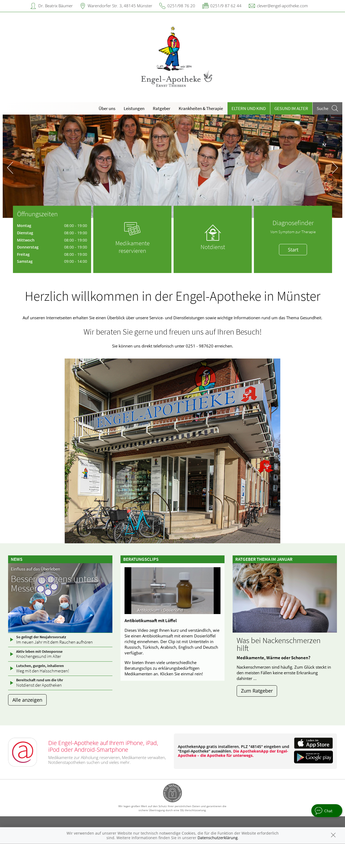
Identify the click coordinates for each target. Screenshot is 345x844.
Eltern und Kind (249, 108)
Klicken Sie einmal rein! (181, 673)
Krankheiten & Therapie (201, 108)
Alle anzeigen (27, 700)
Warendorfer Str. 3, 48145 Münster (120, 5)
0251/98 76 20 (181, 5)
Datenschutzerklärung (218, 837)
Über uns (107, 108)
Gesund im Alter (291, 108)
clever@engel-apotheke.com (282, 5)
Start (293, 249)
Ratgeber (161, 108)
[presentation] (10, 167)
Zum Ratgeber (257, 690)
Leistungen (134, 108)
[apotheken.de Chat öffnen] (326, 810)
